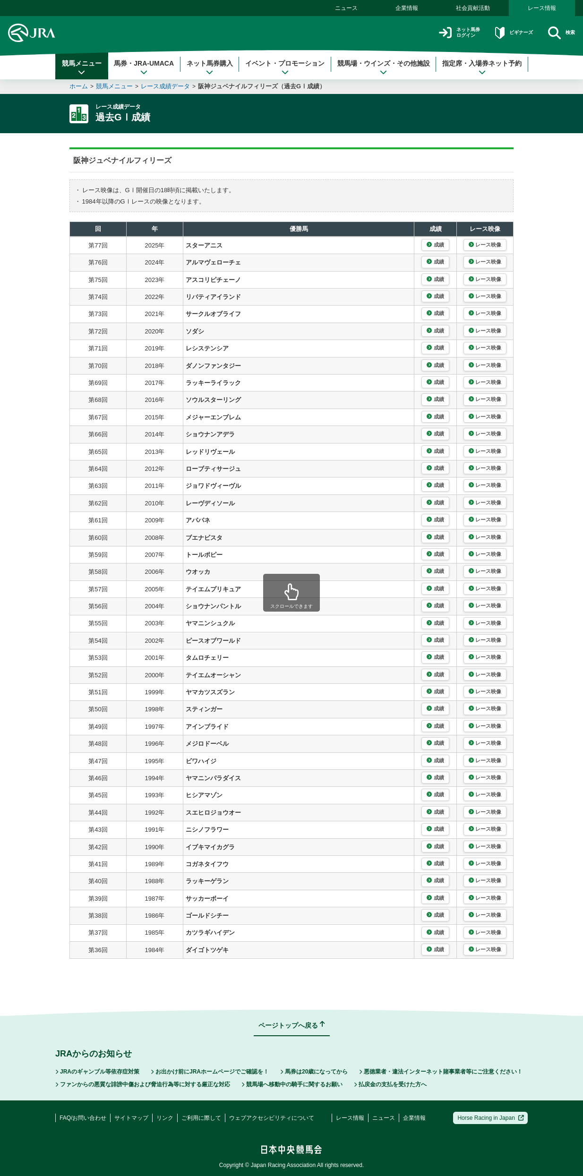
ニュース (346, 8)
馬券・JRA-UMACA (144, 68)
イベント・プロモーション (285, 68)
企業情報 (406, 8)
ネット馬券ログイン (435, 33)
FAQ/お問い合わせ (83, 1118)
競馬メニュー (82, 68)
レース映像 (485, 244)
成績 (435, 244)
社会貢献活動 (473, 8)
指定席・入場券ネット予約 (482, 68)
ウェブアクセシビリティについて (271, 1118)
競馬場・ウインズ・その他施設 (383, 68)
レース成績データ (165, 86)
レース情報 (542, 8)
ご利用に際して (201, 1118)
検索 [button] (558, 32)
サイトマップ (131, 1118)
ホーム (78, 86)
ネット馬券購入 (210, 68)
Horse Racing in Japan (490, 1118)
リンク (164, 1118)
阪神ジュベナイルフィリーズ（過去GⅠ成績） (262, 86)
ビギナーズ (501, 33)
